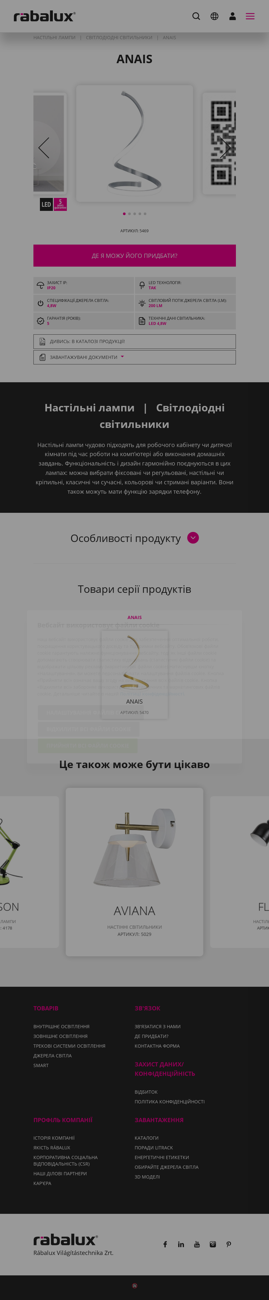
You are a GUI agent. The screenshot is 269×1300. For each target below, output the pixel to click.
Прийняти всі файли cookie (87, 708)
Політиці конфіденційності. (152, 657)
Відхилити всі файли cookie (88, 692)
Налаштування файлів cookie (90, 675)
